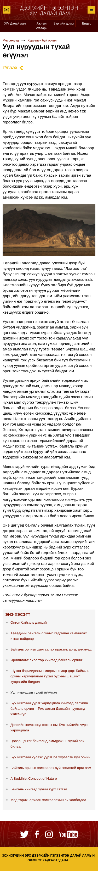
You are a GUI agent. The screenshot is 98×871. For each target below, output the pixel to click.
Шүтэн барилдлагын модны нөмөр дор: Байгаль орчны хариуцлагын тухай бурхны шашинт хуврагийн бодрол (49, 676)
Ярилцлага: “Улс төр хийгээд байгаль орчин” (46, 660)
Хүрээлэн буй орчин (41, 40)
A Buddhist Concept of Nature (33, 778)
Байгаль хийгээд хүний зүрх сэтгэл (38, 789)
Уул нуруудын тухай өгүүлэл (33, 692)
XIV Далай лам (15, 23)
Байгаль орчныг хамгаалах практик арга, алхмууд (50, 649)
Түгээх (10, 67)
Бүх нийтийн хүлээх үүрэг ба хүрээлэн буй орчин (50, 757)
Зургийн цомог (64, 23)
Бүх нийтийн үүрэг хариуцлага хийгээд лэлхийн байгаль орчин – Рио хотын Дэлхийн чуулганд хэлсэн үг (49, 708)
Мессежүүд (11, 40)
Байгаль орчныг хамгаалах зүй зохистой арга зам (50, 768)
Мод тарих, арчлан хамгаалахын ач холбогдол (48, 800)
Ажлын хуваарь (42, 26)
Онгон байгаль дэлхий (28, 622)
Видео (86, 23)
